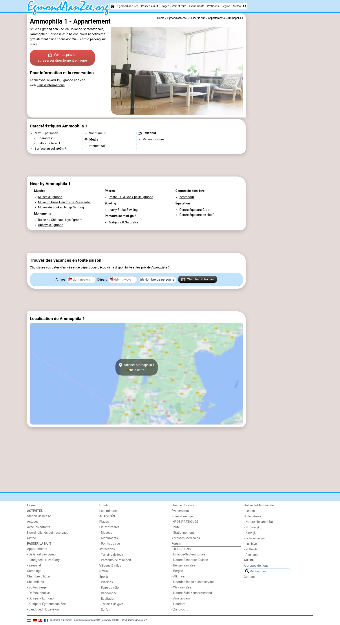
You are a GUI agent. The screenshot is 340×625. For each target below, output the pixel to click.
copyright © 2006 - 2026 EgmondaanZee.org (123, 620)
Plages (165, 6)
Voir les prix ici (62, 58)
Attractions (107, 549)
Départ (102, 279)
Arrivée (61, 279)
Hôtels (104, 505)
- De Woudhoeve (38, 593)
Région (226, 6)
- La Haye (250, 544)
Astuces (32, 522)
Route (176, 527)
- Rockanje (251, 555)
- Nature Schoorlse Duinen (190, 560)
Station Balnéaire (39, 516)
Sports (104, 577)
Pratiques (213, 6)
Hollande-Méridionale (259, 505)
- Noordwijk (252, 527)
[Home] (113, 6)
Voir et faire (179, 6)
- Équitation (107, 599)
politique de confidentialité (87, 620)
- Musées (105, 533)
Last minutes (108, 511)
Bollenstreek (252, 516)
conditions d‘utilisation (61, 620)
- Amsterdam (181, 598)
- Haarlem (178, 604)
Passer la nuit (149, 6)
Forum (176, 544)
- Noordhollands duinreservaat (193, 582)
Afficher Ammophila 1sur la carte (136, 367)
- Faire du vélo (109, 588)
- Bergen (177, 571)
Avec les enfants (38, 527)
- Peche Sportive (183, 505)
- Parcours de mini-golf (115, 560)
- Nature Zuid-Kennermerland (192, 593)
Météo (237, 6)
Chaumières (35, 582)
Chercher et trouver (197, 279)
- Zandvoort (180, 609)
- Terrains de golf (111, 604)
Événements (196, 6)
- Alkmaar (178, 576)
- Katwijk (250, 533)
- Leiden (249, 511)
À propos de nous (256, 566)
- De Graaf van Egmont (42, 554)
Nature (104, 571)
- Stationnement (183, 533)
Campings (34, 571)
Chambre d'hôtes (39, 576)
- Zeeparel (34, 565)
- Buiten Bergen (37, 587)
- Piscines (106, 582)
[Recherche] (244, 6)
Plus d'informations (51, 85)
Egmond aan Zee (128, 6)
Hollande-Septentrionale (188, 554)
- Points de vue (109, 544)
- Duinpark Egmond (40, 598)
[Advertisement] (280, 114)
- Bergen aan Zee (183, 565)
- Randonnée (108, 593)
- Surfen (104, 610)
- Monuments (108, 538)
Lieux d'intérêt (109, 527)
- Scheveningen (254, 538)
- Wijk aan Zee (181, 587)
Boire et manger (183, 516)
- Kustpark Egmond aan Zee (46, 604)
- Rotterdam (252, 549)
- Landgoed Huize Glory (43, 560)
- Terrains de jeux (111, 555)
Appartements (37, 549)
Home (31, 505)
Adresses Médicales (186, 538)
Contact (249, 577)
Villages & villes (110, 566)
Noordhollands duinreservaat (47, 533)
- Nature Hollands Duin (259, 522)
